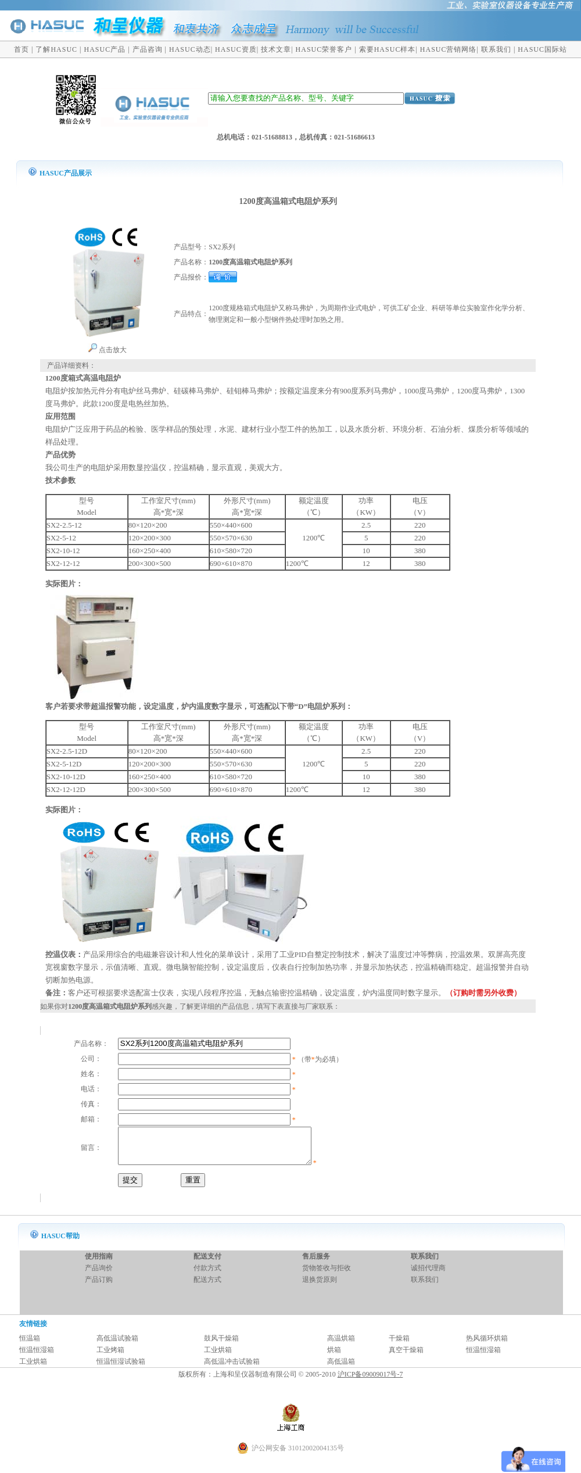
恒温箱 (29, 1345)
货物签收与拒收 (326, 1275)
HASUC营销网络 (448, 49)
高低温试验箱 (117, 1345)
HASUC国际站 (542, 49)
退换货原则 (319, 1286)
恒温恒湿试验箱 (120, 1368)
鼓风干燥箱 (221, 1345)
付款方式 (207, 1275)
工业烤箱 (110, 1357)
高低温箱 (341, 1368)
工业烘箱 (218, 1357)
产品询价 (99, 1275)
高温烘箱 (341, 1345)
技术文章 (276, 49)
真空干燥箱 (406, 1357)
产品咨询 (147, 49)
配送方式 (207, 1286)
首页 (21, 49)
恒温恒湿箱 (36, 1357)
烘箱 (334, 1357)
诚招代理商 (428, 1275)
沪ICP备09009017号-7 (370, 1381)
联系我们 (496, 49)
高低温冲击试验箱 (232, 1368)
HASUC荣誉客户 (324, 49)
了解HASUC (56, 49)
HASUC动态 (190, 49)
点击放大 (107, 350)
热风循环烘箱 (487, 1345)
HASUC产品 (105, 49)
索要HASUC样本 (387, 49)
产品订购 (99, 1286)
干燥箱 (399, 1345)
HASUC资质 (236, 49)
